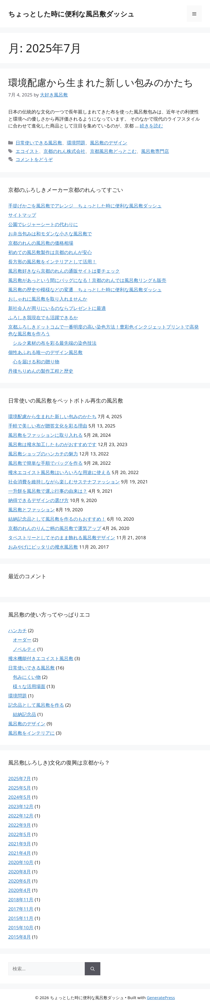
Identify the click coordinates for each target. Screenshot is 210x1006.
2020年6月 (19, 881)
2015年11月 (20, 918)
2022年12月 (20, 816)
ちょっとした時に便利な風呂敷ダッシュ (71, 13)
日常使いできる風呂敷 (39, 142)
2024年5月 (19, 797)
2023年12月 (20, 806)
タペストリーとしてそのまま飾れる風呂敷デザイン (61, 537)
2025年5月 (19, 788)
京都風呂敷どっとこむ (113, 151)
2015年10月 (20, 927)
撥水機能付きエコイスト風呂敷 (40, 658)
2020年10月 (20, 862)
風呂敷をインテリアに (31, 733)
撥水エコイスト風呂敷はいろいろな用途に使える (59, 472)
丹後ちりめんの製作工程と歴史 (40, 371)
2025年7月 (19, 778)
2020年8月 (19, 871)
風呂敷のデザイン (108, 142)
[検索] (92, 968)
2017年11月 (20, 909)
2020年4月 (19, 890)
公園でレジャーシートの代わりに (43, 224)
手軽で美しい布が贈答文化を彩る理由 (47, 426)
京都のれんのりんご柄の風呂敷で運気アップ (54, 528)
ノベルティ (24, 649)
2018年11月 (20, 899)
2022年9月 (19, 825)
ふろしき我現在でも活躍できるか (43, 317)
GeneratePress (161, 997)
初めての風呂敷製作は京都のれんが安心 (50, 252)
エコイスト (27, 151)
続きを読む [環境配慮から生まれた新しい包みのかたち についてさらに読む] (151, 125)
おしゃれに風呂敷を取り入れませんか (47, 299)
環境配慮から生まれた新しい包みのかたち (100, 82)
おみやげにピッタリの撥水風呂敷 (43, 547)
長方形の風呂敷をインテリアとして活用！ (52, 261)
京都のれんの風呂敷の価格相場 (40, 243)
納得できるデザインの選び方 (38, 500)
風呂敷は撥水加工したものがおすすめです (52, 444)
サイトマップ (22, 215)
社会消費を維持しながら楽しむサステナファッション (64, 481)
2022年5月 (19, 834)
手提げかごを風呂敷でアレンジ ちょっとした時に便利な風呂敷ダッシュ (85, 206)
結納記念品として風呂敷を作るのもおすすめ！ (57, 519)
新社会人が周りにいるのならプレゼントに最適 (57, 308)
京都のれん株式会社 (64, 151)
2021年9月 (19, 843)
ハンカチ (17, 630)
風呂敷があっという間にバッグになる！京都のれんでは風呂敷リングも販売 (87, 280)
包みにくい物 (27, 677)
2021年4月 (19, 853)
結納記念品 (24, 714)
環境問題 (76, 142)
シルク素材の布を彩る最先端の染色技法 (55, 343)
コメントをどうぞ (34, 159)
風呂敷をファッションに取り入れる (45, 435)
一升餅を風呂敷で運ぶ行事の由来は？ (47, 491)
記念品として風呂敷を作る (36, 705)
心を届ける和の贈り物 (36, 361)
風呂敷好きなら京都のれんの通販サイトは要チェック (64, 271)
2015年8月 (19, 937)
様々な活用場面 (29, 686)
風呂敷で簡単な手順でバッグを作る (45, 463)
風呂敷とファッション (31, 509)
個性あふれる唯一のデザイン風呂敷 (45, 352)
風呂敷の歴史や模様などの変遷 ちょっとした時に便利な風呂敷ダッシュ (85, 289)
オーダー (22, 640)
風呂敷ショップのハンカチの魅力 (43, 454)
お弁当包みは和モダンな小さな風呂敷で (50, 233)
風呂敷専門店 (155, 151)
